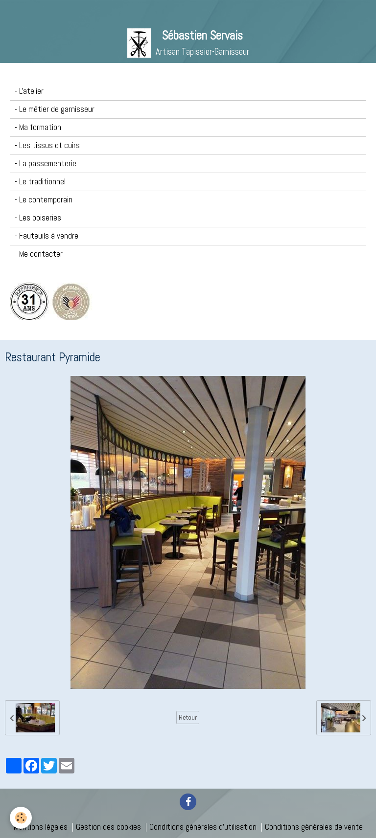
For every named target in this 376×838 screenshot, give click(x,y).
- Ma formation (38, 127)
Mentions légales (41, 827)
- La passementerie (45, 163)
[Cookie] (21, 818)
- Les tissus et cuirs (47, 145)
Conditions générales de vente (314, 827)
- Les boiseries (38, 218)
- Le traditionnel (40, 181)
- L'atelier (29, 91)
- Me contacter (39, 254)
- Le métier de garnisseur (54, 109)
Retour (188, 717)
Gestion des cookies (108, 827)
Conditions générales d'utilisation (203, 827)
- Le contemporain (43, 200)
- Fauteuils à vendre (46, 236)
